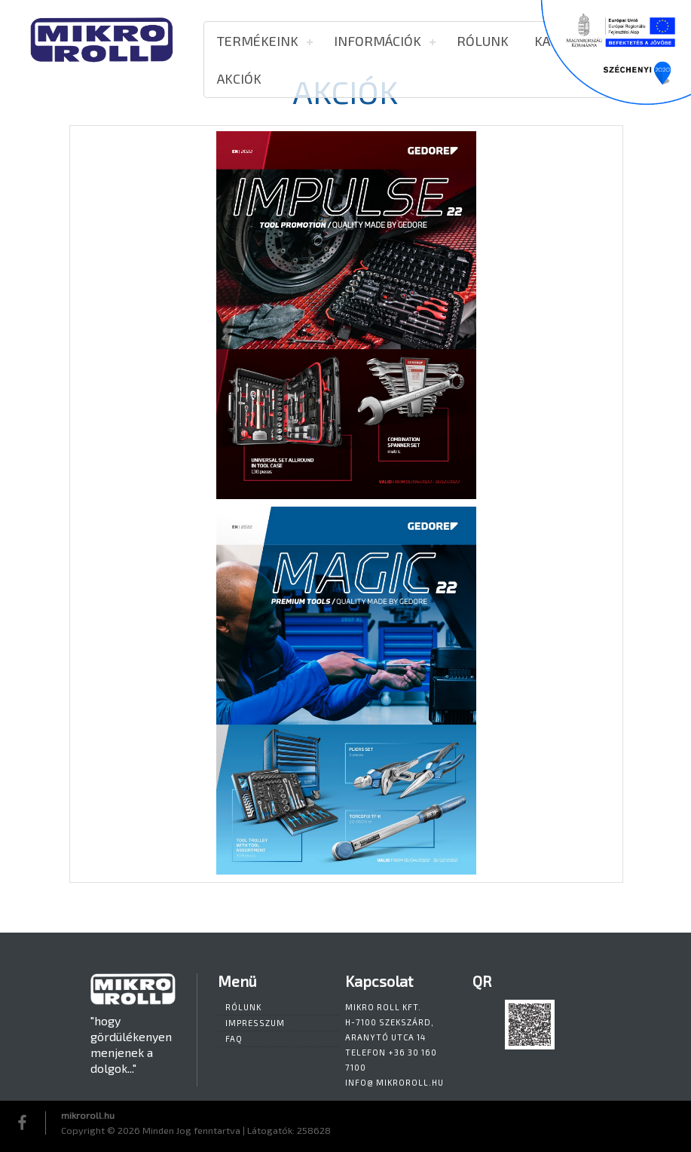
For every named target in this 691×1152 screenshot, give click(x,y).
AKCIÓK (239, 78)
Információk (377, 40)
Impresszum (255, 1023)
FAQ (234, 1038)
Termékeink (257, 40)
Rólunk (483, 40)
